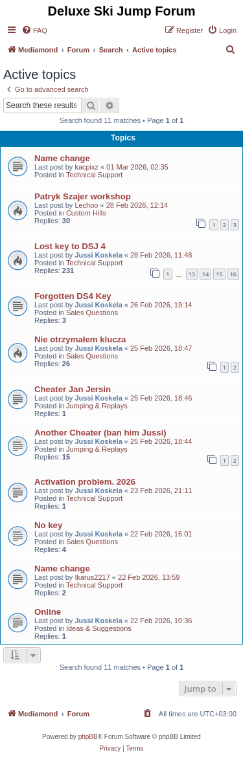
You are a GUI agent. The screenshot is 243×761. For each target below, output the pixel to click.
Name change (62, 158)
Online (47, 612)
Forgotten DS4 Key (72, 296)
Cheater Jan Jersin (72, 389)
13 (192, 274)
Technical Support (94, 175)
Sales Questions (92, 312)
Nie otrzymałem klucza (80, 339)
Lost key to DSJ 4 (70, 246)
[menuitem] (34, 30)
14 (205, 274)
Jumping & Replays (97, 406)
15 (219, 274)
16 (233, 274)
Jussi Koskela (98, 255)
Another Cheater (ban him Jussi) (100, 432)
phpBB (88, 736)
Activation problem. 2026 (84, 482)
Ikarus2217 (92, 577)
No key (48, 525)
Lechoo (86, 205)
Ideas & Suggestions (99, 628)
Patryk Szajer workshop (82, 196)
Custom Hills (86, 213)
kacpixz (86, 167)
